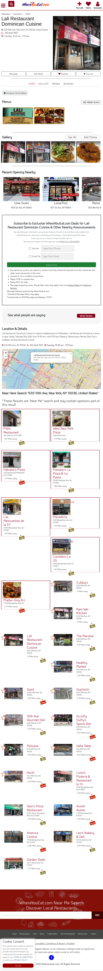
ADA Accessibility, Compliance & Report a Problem (51, 945)
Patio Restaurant (10, 432)
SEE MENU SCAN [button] (91, 102)
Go (97, 916)
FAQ (34, 935)
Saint (30, 691)
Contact (93, 935)
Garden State (36, 861)
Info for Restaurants (68, 935)
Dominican (18, 14)
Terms (42, 935)
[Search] (57, 248)
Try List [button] (88, 73)
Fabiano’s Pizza (13, 471)
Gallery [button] (43, 83)
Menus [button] (56, 83)
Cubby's (82, 584)
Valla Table (83, 747)
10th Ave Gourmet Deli (36, 719)
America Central (32, 836)
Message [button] (13, 73)
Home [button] (32, 83)
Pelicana (32, 747)
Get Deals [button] (38, 73)
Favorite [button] (63, 73)
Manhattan (6, 14)
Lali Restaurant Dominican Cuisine (34, 643)
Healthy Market (81, 666)
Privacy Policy (73, 286)
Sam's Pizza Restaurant (35, 810)
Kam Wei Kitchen (82, 613)
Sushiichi (82, 691)
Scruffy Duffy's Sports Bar (83, 721)
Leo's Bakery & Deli (85, 836)
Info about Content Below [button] (15, 93)
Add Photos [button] (90, 137)
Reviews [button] (68, 83)
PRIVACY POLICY (21, 960)
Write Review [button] (85, 317)
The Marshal (84, 637)
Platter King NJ (13, 601)
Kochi (31, 774)
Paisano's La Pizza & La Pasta (60, 475)
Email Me (34, 256)
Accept (18, 965)
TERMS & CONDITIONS (23, 957)
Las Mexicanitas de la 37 (13, 522)
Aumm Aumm (80, 810)
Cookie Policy (52, 935)
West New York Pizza (62, 432)
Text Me (35, 248)
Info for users (82, 935)
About (14, 935)
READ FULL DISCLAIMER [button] (70, 241)
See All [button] (72, 137)
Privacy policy (25, 935)
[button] (11, 4)
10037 (28, 14)
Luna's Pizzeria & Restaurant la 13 (84, 780)
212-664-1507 (11, 32)
